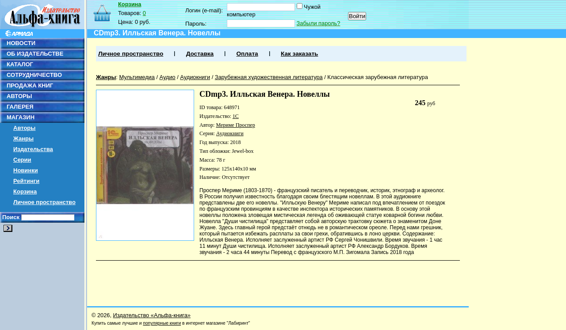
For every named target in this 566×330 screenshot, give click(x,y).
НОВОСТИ (21, 43)
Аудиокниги (195, 77)
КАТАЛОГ (20, 64)
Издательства (33, 149)
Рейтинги (26, 181)
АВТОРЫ (19, 96)
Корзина (25, 191)
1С (236, 116)
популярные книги (162, 323)
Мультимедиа (136, 77)
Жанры (23, 138)
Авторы (24, 128)
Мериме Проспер (235, 125)
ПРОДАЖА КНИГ (30, 85)
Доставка (200, 53)
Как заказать (299, 53)
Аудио (168, 77)
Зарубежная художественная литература (269, 77)
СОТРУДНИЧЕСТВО (34, 75)
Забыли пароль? (318, 23)
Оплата (247, 53)
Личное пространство (44, 202)
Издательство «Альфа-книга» (152, 315)
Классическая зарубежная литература (377, 77)
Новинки (25, 170)
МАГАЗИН (20, 117)
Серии (22, 159)
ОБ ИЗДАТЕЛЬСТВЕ (35, 53)
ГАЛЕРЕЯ (20, 106)
